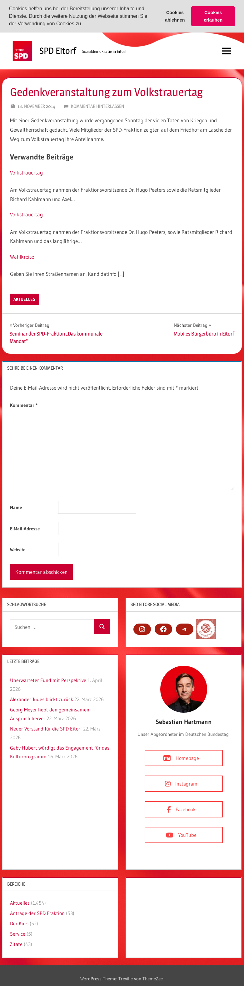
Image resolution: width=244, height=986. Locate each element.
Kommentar (23, 405)
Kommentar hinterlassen (97, 106)
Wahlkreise (22, 256)
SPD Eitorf (57, 50)
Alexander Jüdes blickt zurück (41, 699)
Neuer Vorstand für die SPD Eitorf (46, 729)
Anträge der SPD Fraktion (37, 913)
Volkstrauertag (26, 172)
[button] (85, 24)
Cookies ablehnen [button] (175, 16)
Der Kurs (19, 923)
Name (16, 507)
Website (17, 550)
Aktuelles (24, 299)
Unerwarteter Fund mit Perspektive (48, 680)
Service (17, 934)
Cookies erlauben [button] (213, 16)
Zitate (16, 944)
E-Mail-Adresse (25, 528)
